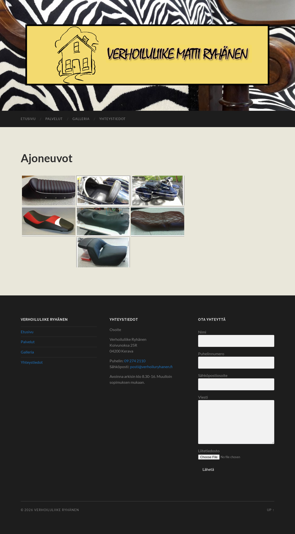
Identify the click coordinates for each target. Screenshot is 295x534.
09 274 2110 (134, 360)
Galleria (81, 119)
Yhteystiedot (112, 119)
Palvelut (54, 119)
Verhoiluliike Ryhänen (56, 510)
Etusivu (28, 119)
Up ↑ (270, 510)
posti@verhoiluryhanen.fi (151, 366)
